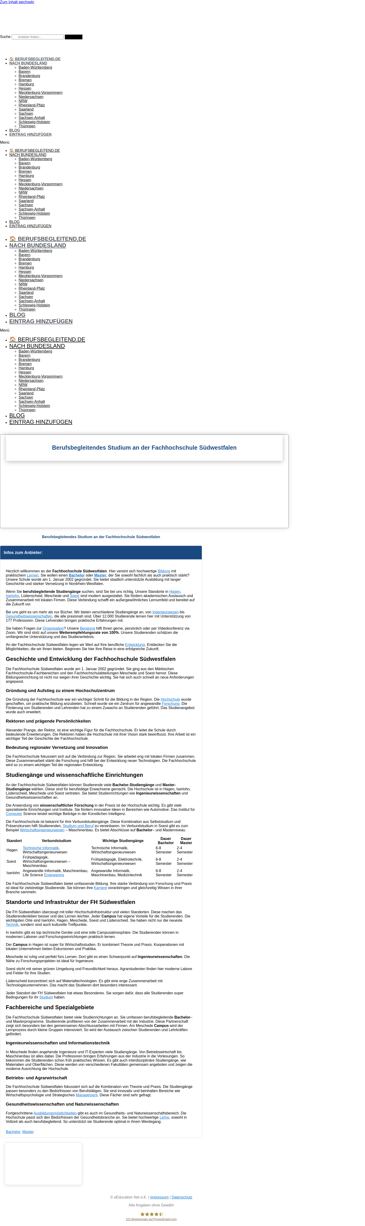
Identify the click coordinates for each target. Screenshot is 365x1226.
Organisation (53, 628)
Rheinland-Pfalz (32, 105)
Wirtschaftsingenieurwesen (42, 830)
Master (100, 575)
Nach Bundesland (28, 63)
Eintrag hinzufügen (30, 134)
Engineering (54, 875)
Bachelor (76, 575)
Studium (46, 997)
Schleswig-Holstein (34, 122)
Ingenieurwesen (165, 612)
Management (87, 1095)
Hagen (174, 592)
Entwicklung (135, 645)
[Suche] (73, 36)
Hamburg (26, 84)
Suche (5, 37)
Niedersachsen (31, 97)
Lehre (164, 1117)
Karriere (100, 888)
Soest (74, 596)
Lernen (33, 575)
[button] (151, 142)
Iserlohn (12, 596)
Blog (14, 130)
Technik (12, 925)
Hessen (25, 88)
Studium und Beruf (78, 826)
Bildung (164, 571)
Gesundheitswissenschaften (29, 616)
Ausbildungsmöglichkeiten (55, 1113)
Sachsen (26, 113)
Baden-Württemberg (35, 67)
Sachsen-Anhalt (32, 118)
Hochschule (170, 699)
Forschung (170, 704)
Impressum (159, 1197)
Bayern (24, 72)
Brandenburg (29, 76)
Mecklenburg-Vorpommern (41, 93)
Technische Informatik (41, 848)
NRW (23, 101)
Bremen (25, 80)
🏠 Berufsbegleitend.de (35, 59)
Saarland (26, 109)
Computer (14, 814)
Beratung (87, 628)
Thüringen (27, 126)
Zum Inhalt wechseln (17, 2)
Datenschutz (182, 1197)
